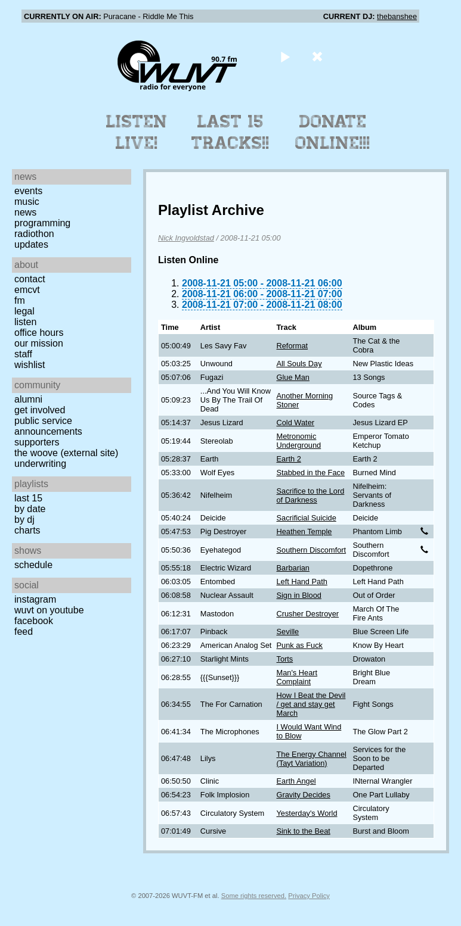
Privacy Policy (309, 895)
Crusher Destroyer (307, 613)
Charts (27, 530)
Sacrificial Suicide (306, 517)
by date (29, 509)
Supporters (37, 442)
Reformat (292, 345)
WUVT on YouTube (49, 610)
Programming (42, 223)
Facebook (33, 621)
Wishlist (29, 365)
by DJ (24, 520)
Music (26, 202)
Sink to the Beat (303, 831)
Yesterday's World (306, 813)
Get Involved (39, 410)
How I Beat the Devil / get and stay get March (310, 704)
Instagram (35, 599)
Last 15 (28, 498)
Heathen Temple (304, 531)
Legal (24, 311)
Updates (31, 244)
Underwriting (40, 464)
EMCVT (27, 290)
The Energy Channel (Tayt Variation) (311, 759)
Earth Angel (295, 781)
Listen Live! (137, 132)
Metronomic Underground (298, 441)
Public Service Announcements (48, 426)
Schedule (33, 565)
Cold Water (295, 422)
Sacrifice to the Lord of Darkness (310, 495)
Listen (25, 322)
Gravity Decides (303, 794)
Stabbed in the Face (310, 472)
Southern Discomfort (311, 549)
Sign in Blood (298, 595)
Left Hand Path (301, 581)
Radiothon (34, 234)
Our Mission (38, 343)
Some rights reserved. (253, 895)
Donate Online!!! (332, 132)
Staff (23, 354)
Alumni (28, 399)
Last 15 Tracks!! (230, 132)
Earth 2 (288, 458)
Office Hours (38, 333)
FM (19, 300)
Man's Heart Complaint (296, 677)
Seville (287, 631)
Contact (29, 279)
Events (28, 191)
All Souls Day (298, 363)
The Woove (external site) (66, 453)
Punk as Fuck (299, 645)
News (25, 212)
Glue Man (292, 377)
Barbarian (293, 567)
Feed (23, 631)
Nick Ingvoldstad (186, 237)
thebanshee (397, 16)
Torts (284, 658)
